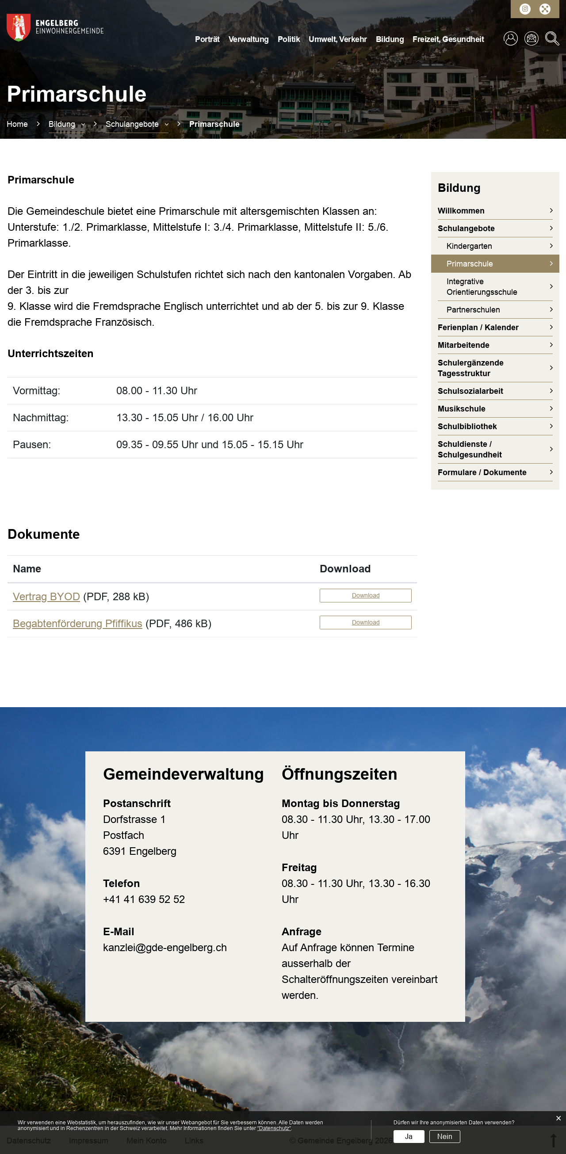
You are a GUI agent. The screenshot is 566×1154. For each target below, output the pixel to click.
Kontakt (531, 38)
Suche (552, 38)
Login (511, 38)
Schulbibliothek (467, 426)
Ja (409, 1136)
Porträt (207, 39)
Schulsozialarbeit (470, 391)
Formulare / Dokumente (482, 472)
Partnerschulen (473, 309)
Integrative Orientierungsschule (482, 287)
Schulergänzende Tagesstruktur (471, 368)
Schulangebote (466, 228)
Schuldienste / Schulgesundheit (470, 449)
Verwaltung (249, 39)
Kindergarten (469, 246)
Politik (289, 39)
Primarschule (493, 263)
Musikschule (462, 408)
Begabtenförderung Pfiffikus (77, 623)
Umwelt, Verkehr (338, 39)
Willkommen (461, 210)
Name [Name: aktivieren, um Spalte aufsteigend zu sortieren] (27, 569)
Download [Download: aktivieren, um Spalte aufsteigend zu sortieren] (345, 569)
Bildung (390, 39)
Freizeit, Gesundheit (448, 39)
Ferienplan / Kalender (478, 327)
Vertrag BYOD (46, 596)
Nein (444, 1136)
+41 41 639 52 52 (144, 899)
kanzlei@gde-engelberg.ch (165, 947)
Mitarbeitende (464, 345)
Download (366, 595)
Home (17, 124)
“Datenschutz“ (274, 1128)
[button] (67, 124)
